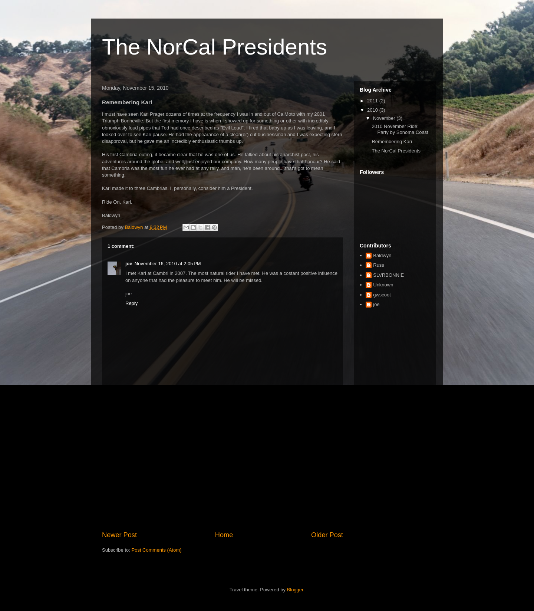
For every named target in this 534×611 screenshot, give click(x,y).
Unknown (383, 285)
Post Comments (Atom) (157, 550)
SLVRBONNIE (388, 275)
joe (128, 263)
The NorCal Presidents (214, 47)
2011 (373, 101)
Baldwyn (382, 255)
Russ (378, 265)
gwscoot (382, 295)
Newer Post (119, 535)
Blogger (295, 589)
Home (224, 535)
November (385, 118)
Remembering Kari (392, 141)
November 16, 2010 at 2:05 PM (168, 263)
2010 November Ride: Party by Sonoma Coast (400, 129)
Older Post (327, 535)
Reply (131, 303)
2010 (373, 110)
